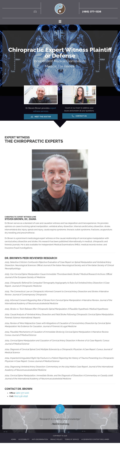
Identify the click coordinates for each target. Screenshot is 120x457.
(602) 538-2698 (21, 396)
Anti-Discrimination (40, 439)
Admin (13, 439)
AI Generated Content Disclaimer (95, 439)
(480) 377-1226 (91, 11)
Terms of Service (72, 439)
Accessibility (23, 439)
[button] (41, 116)
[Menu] (60, 21)
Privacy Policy (56, 439)
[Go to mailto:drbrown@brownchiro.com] (35, 11)
